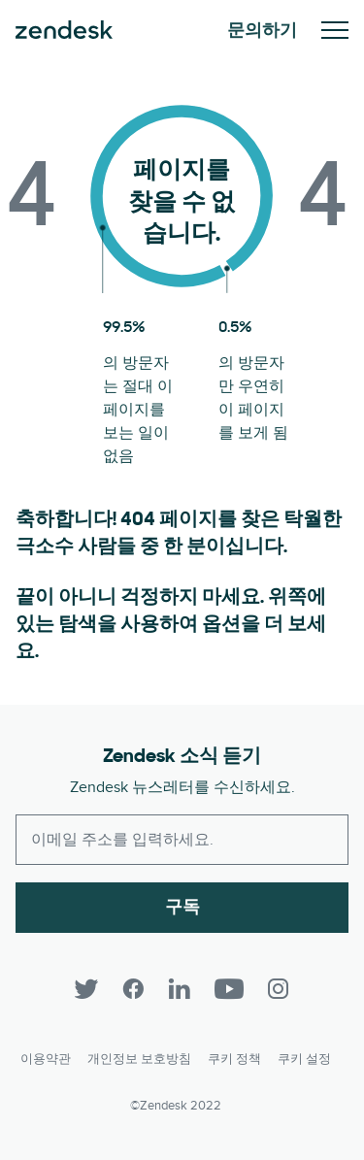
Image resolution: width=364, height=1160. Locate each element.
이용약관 (45, 1059)
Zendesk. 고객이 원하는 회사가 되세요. (64, 30)
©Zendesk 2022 (175, 1105)
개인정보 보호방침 (139, 1059)
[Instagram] (278, 989)
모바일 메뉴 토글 (334, 30)
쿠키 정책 (234, 1059)
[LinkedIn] (179, 989)
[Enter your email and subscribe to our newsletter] (182, 839)
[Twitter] (86, 989)
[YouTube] (229, 989)
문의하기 (262, 30)
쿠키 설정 (304, 1059)
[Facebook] (133, 989)
